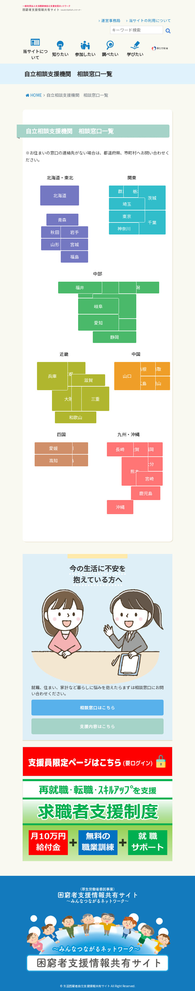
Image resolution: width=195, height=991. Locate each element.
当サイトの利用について (150, 20)
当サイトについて (35, 49)
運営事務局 (110, 20)
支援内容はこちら (97, 726)
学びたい (135, 48)
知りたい (60, 48)
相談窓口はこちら (97, 707)
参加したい (85, 48)
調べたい (110, 48)
